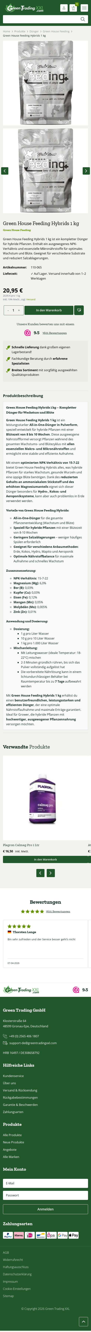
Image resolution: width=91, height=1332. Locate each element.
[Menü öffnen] (84, 8)
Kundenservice (13, 1077)
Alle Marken (11, 1158)
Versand (30, 299)
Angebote (9, 1151)
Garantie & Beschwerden (20, 1106)
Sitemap (8, 1297)
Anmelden (45, 1210)
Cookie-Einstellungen (17, 1290)
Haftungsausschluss (16, 1268)
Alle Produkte (12, 1136)
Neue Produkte (13, 1144)
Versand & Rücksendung (20, 1092)
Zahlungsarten (13, 1113)
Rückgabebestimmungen (20, 1099)
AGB (6, 1254)
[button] (79, 310)
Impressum (10, 1283)
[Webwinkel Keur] (45, 329)
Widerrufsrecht (13, 1261)
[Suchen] (83, 19)
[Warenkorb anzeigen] (73, 8)
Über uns (9, 1084)
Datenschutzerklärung (17, 1276)
